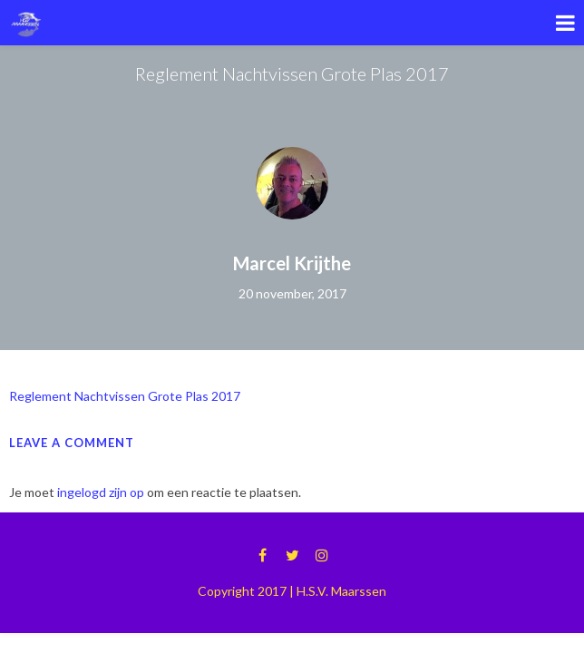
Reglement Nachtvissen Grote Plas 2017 (124, 396)
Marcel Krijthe (292, 263)
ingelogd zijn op (100, 492)
